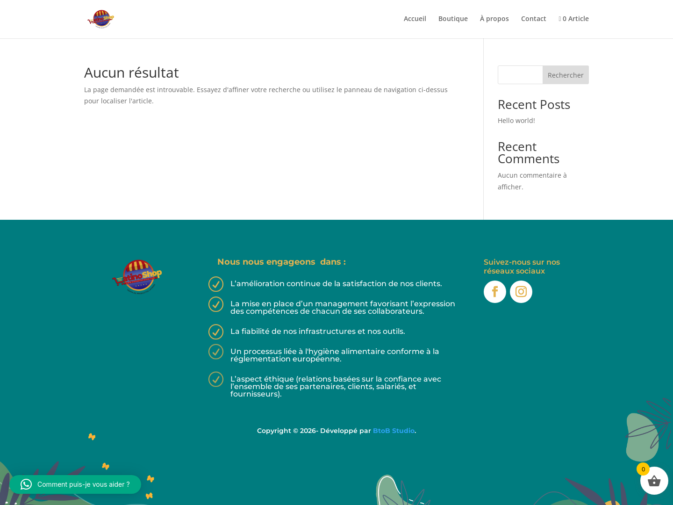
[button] (75, 484)
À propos (494, 19)
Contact (533, 19)
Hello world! (516, 120)
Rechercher (566, 75)
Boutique (453, 19)
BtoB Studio (394, 430)
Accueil (415, 19)
